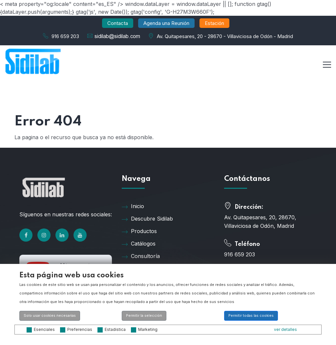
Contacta (117, 23)
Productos (139, 231)
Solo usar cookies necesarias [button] (50, 315)
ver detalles (285, 329)
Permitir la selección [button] (144, 315)
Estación (214, 23)
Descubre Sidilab (147, 219)
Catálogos (139, 244)
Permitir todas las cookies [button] (251, 315)
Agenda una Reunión (166, 23)
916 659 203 (65, 36)
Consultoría (141, 256)
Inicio (133, 206)
